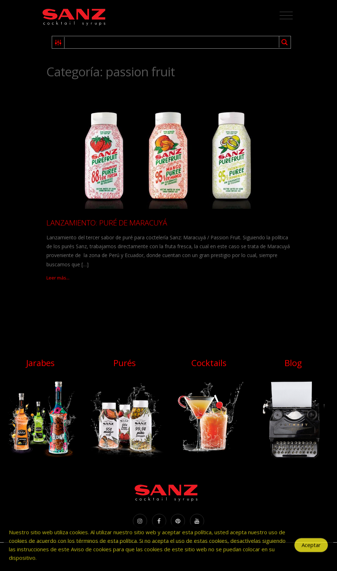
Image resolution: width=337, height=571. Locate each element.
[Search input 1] (172, 42)
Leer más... (57, 277)
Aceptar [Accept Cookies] (311, 548)
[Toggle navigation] (286, 15)
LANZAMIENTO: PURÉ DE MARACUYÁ (106, 223)
